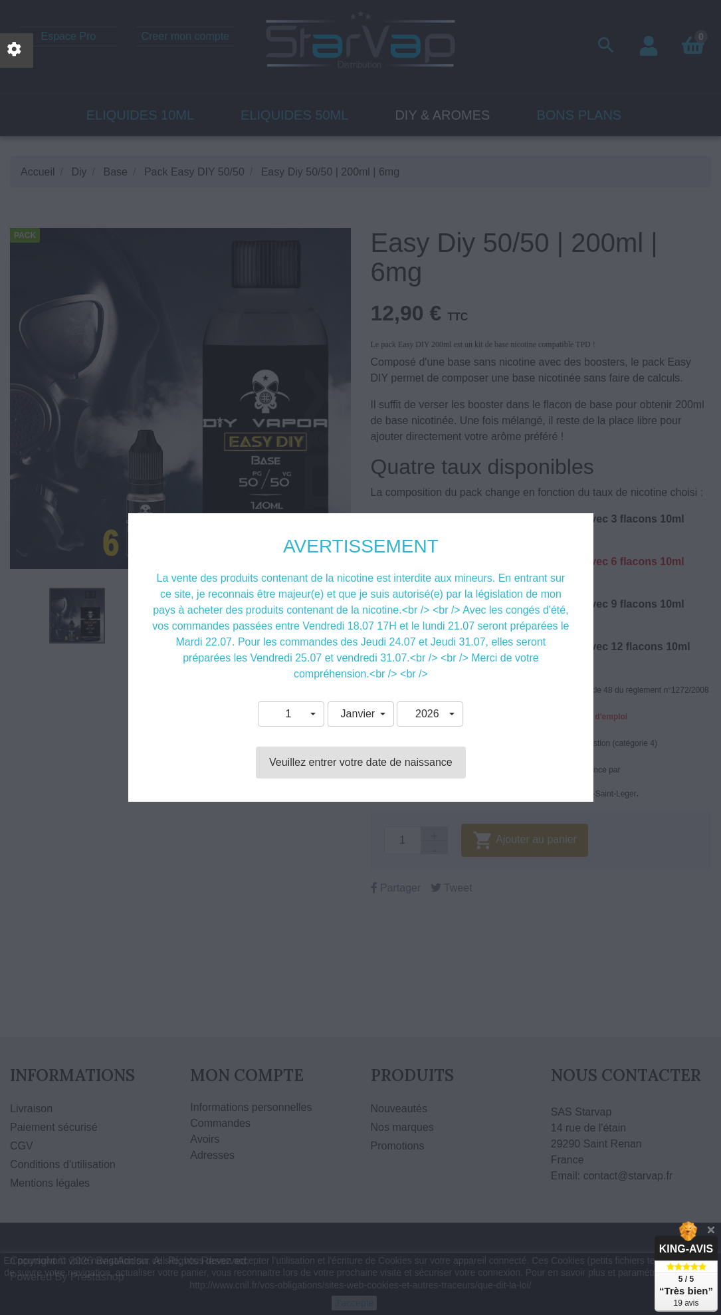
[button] (291, 714)
